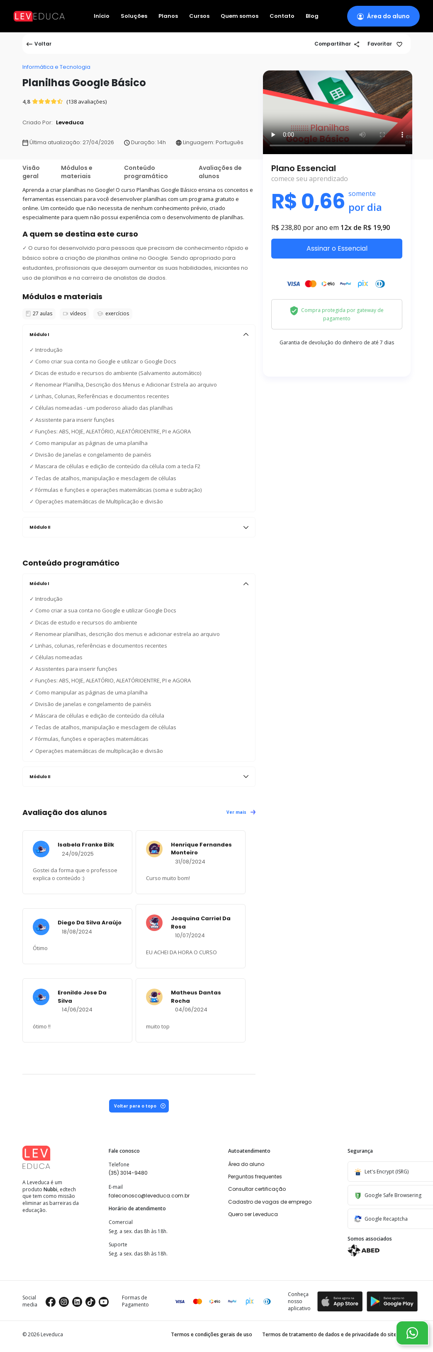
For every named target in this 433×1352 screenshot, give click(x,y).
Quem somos (239, 16)
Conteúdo (146, 172)
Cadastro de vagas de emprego (269, 1201)
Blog (312, 16)
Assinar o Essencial (337, 248)
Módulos (76, 172)
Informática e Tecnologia (56, 67)
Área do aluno (246, 1164)
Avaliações (220, 172)
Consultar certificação (257, 1188)
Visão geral (31, 172)
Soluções (134, 16)
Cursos (199, 16)
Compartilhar (336, 43)
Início (101, 16)
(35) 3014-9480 (128, 1172)
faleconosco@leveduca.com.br (149, 1195)
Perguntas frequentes (255, 1176)
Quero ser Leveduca (253, 1214)
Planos (168, 16)
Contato (282, 16)
